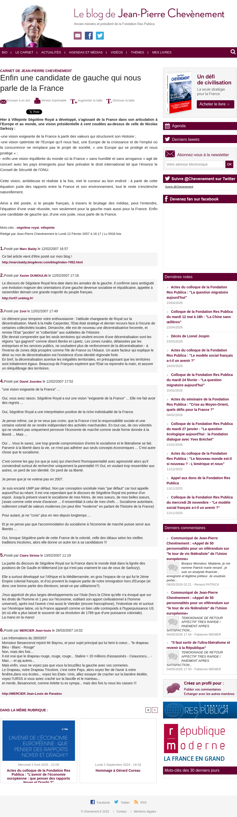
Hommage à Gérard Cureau (118, 770)
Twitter (125, 802)
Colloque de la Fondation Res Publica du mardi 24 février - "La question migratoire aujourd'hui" (200, 380)
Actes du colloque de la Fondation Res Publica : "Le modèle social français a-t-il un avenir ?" (200, 355)
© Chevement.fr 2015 (95, 811)
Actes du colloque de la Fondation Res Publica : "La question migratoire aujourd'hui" (197, 292)
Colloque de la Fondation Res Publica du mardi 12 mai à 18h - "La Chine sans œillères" (200, 317)
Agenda (179, 126)
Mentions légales (143, 811)
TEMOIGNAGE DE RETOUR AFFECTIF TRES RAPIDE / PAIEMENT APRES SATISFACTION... (195, 624)
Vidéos (114, 52)
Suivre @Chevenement (179, 186)
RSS (144, 802)
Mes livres (160, 52)
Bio (4, 52)
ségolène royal (28, 227)
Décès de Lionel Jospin (190, 336)
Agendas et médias (84, 52)
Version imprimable (50, 100)
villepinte (48, 227)
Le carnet (22, 52)
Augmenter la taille (86, 100)
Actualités (49, 52)
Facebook (104, 802)
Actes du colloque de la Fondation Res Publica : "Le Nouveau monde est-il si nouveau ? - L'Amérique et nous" (199, 458)
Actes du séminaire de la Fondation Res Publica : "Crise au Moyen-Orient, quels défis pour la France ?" (198, 404)
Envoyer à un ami (15, 100)
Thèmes (135, 52)
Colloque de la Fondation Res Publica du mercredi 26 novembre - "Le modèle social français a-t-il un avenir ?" (200, 502)
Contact (120, 811)
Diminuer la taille (121, 100)
